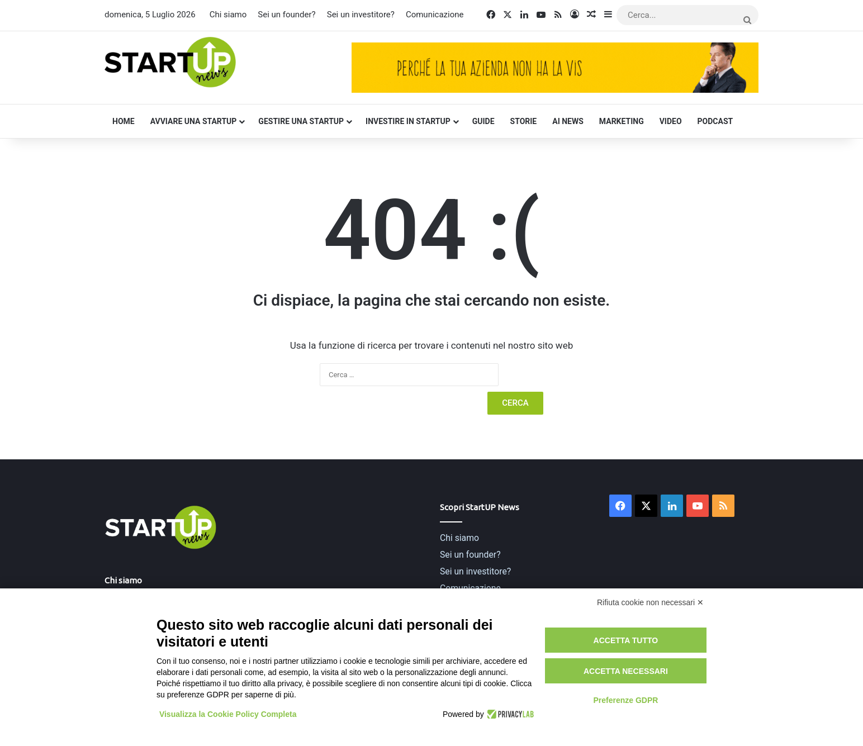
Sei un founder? (286, 14)
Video (671, 121)
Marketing (621, 121)
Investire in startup (408, 121)
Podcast (715, 121)
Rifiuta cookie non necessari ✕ (650, 602)
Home (123, 121)
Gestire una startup (301, 121)
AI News (568, 121)
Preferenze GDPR (625, 700)
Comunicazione (435, 14)
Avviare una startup (193, 121)
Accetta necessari (626, 671)
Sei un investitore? (361, 14)
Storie (523, 121)
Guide (483, 121)
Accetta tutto (626, 640)
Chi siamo (228, 14)
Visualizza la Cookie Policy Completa (228, 714)
